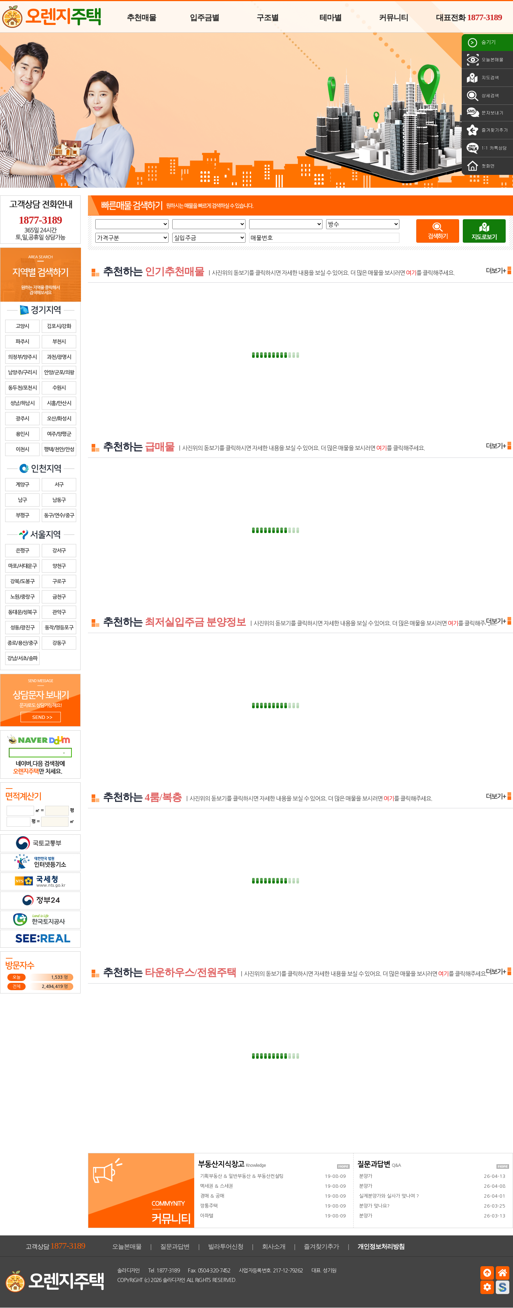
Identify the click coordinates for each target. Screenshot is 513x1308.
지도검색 (482, 77)
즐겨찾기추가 (486, 130)
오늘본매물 (484, 59)
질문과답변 (174, 1246)
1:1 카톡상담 (486, 148)
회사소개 (273, 1246)
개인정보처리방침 (381, 1246)
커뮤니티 (393, 17)
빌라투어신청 (225, 1246)
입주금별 (204, 17)
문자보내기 (484, 113)
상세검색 (482, 95)
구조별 (267, 17)
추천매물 (141, 17)
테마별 (331, 17)
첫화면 (480, 166)
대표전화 (469, 17)
